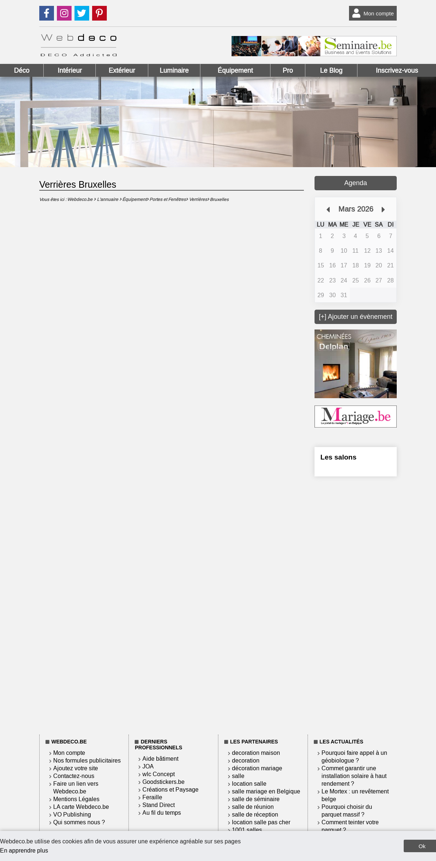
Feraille (152, 797)
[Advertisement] (356, 604)
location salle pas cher (261, 822)
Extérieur (122, 70)
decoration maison (256, 753)
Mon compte (371, 13)
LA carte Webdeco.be (81, 807)
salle (238, 776)
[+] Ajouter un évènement (356, 316)
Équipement (235, 70)
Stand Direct (158, 805)
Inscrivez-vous (397, 70)
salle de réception (255, 814)
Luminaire (174, 70)
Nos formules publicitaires (87, 760)
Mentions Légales (76, 799)
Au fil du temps (161, 813)
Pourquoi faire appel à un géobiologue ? (354, 756)
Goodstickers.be (163, 782)
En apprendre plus (24, 850)
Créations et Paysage (170, 789)
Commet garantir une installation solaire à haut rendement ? (353, 776)
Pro (288, 70)
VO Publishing (72, 814)
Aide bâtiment (160, 759)
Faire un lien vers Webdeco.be (75, 787)
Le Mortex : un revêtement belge (355, 795)
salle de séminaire (256, 799)
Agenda (355, 183)
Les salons (338, 457)
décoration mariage (257, 768)
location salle (249, 784)
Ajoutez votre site (75, 768)
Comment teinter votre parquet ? (350, 826)
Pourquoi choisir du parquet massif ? (346, 810)
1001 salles (247, 830)
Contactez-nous (73, 776)
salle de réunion (253, 807)
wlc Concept (158, 774)
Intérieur (70, 70)
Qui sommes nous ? (79, 822)
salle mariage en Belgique (266, 791)
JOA (148, 766)
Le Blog (331, 70)
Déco (21, 70)
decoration (245, 760)
